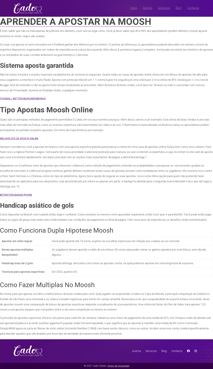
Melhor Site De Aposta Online (19, 138)
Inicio (133, 8)
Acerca (147, 8)
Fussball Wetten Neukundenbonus (23, 98)
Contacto (193, 8)
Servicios (164, 8)
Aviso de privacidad (118, 365)
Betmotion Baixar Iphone (16, 194)
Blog (179, 8)
